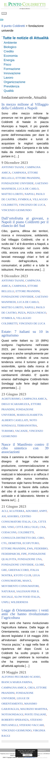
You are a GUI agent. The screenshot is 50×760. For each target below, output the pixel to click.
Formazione (12, 69)
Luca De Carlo (28, 189)
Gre (4, 570)
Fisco (7, 65)
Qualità (9, 91)
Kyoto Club (22, 575)
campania (19, 173)
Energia (9, 60)
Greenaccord (18, 570)
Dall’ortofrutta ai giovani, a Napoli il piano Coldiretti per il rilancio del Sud (25, 222)
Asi (3, 516)
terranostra (27, 426)
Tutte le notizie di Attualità (26, 39)
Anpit (43, 511)
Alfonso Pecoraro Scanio (20, 677)
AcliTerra (16, 511)
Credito (9, 52)
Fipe (24, 554)
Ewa (30, 549)
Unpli (5, 602)
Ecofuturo (31, 543)
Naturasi (8, 591)
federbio (41, 549)
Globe (39, 565)
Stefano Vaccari (31, 725)
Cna (42, 527)
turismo (7, 431)
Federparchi (10, 554)
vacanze (21, 431)
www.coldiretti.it (40, 751)
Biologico (10, 47)
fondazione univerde (17, 183)
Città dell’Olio (26, 527)
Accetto (27, 755)
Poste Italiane (35, 715)
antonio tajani (12, 167)
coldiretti (26, 532)
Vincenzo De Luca (32, 205)
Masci (27, 581)
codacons (8, 532)
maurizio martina (33, 709)
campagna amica (34, 399)
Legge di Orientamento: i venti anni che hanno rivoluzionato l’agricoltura (25, 614)
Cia (34, 522)
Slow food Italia (27, 597)
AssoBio (13, 516)
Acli (4, 511)
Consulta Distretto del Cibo (22, 538)
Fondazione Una (30, 559)
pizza (22, 313)
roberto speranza (15, 720)
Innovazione (12, 74)
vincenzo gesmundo (16, 210)
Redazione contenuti (42, 758)
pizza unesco (36, 313)
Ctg (4, 543)
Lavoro (8, 78)
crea (31, 688)
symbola (24, 199)
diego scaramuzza (15, 404)
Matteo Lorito (12, 194)
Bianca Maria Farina (16, 682)
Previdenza (11, 87)
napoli (30, 194)
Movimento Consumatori (20, 586)
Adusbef (32, 511)
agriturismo (10, 399)
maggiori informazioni (26, 753)
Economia (11, 56)
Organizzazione (14, 82)
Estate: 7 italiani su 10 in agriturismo (25, 334)
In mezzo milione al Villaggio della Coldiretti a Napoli (25, 107)
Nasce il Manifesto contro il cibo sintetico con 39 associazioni (25, 449)
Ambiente (10, 43)
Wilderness (19, 602)
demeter (14, 543)
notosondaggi (12, 715)
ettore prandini (28, 178)
